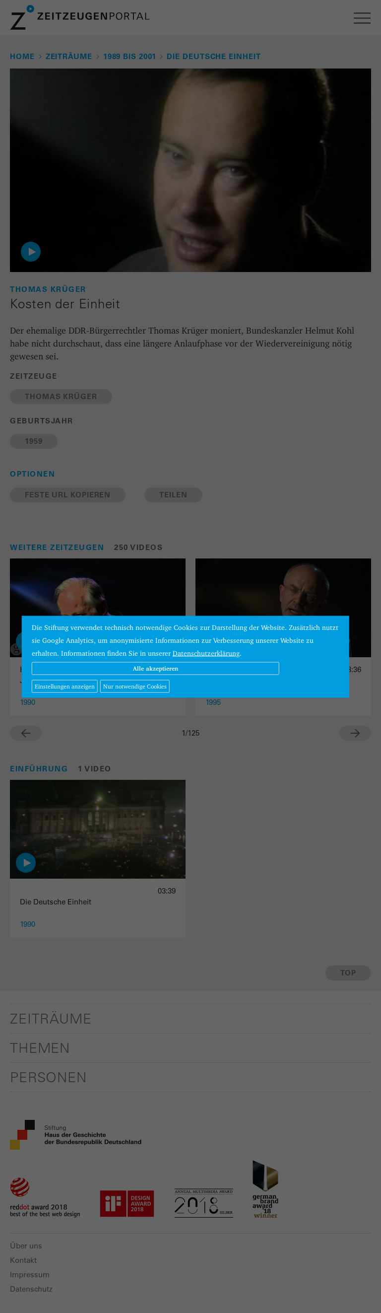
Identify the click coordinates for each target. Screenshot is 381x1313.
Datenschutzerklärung (206, 653)
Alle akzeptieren (155, 668)
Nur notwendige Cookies (135, 686)
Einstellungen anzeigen (65, 686)
